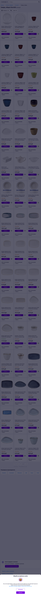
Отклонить (20, 589)
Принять (20, 592)
